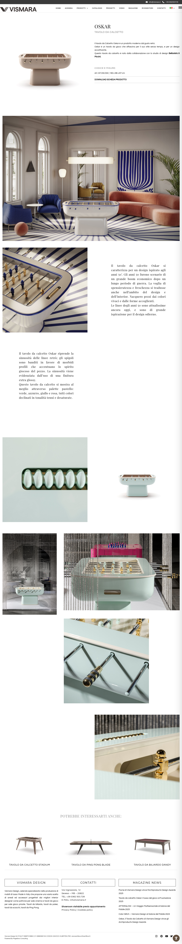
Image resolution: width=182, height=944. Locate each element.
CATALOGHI (97, 8)
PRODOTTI (81, 8)
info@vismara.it (153, 2)
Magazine (133, 8)
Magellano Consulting (20, 938)
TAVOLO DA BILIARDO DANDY (152, 865)
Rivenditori (147, 8)
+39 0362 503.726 (76, 897)
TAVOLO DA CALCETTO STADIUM (29, 865)
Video (122, 8)
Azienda (69, 8)
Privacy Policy (69, 910)
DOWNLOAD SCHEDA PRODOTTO (111, 80)
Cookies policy (85, 910)
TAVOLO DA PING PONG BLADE (90, 865)
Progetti (110, 8)
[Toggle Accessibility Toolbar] (176, 938)
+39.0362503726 (170, 2)
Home (58, 8)
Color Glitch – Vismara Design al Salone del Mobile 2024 (144, 914)
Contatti (161, 8)
